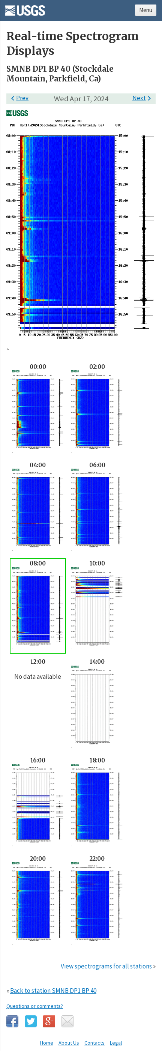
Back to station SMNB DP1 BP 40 (53, 990)
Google (49, 1021)
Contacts (94, 1042)
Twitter (31, 1021)
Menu (145, 10)
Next (143, 98)
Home (46, 1042)
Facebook (12, 1021)
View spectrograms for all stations (106, 966)
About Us (68, 1042)
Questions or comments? (34, 1006)
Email (68, 1021)
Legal (116, 1042)
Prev (18, 98)
